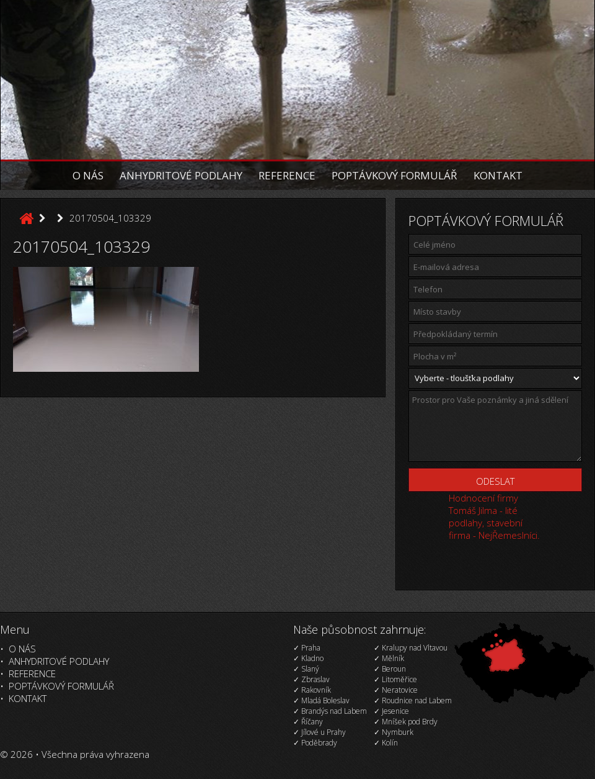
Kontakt (498, 175)
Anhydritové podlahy (181, 175)
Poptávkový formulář (394, 175)
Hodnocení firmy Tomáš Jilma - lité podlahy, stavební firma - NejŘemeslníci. (494, 516)
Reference (286, 175)
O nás (88, 175)
